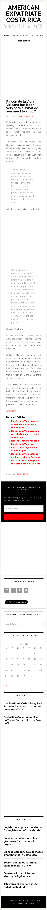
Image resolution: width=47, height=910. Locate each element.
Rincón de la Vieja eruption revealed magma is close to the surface (25, 434)
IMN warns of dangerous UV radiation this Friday (20, 886)
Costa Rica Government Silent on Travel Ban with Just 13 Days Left (22, 720)
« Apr (6, 685)
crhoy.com (11, 411)
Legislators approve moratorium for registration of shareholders (23, 829)
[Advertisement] (23, 68)
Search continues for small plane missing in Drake (20, 864)
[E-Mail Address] (23, 508)
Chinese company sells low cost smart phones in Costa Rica (23, 853)
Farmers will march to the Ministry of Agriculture (19, 875)
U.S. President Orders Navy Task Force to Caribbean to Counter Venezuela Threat (23, 706)
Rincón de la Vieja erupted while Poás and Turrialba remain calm (24, 424)
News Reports (22, 474)
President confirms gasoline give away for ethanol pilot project (21, 841)
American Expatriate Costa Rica (23, 13)
